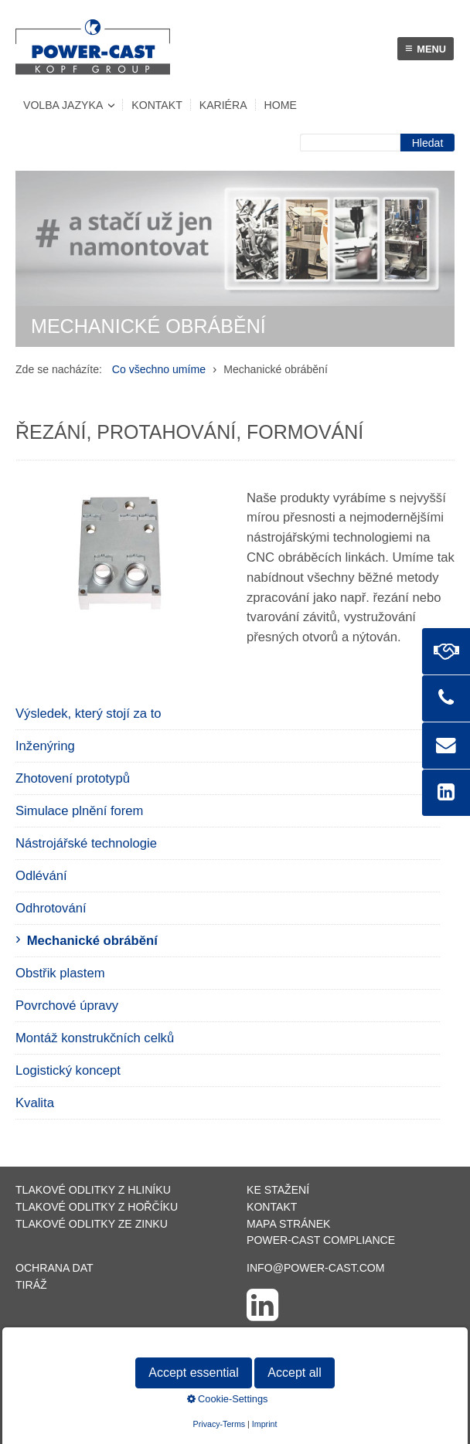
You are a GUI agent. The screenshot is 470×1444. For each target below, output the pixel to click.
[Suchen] (427, 142)
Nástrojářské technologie (86, 843)
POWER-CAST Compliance (321, 1240)
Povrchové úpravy (66, 1005)
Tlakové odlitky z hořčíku (96, 1207)
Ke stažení (278, 1190)
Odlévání (41, 875)
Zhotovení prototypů (72, 778)
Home (280, 105)
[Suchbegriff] (350, 142)
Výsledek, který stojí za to (88, 713)
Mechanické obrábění (92, 940)
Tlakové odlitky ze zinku (91, 1224)
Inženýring (45, 746)
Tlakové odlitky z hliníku (93, 1190)
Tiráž (31, 1285)
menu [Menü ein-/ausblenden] (425, 48)
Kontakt (156, 105)
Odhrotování (51, 908)
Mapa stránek (288, 1224)
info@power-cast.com (316, 1268)
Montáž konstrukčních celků (94, 1038)
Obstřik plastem (59, 973)
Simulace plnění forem (79, 811)
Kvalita (34, 1103)
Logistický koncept (68, 1070)
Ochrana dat (54, 1268)
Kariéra (223, 105)
